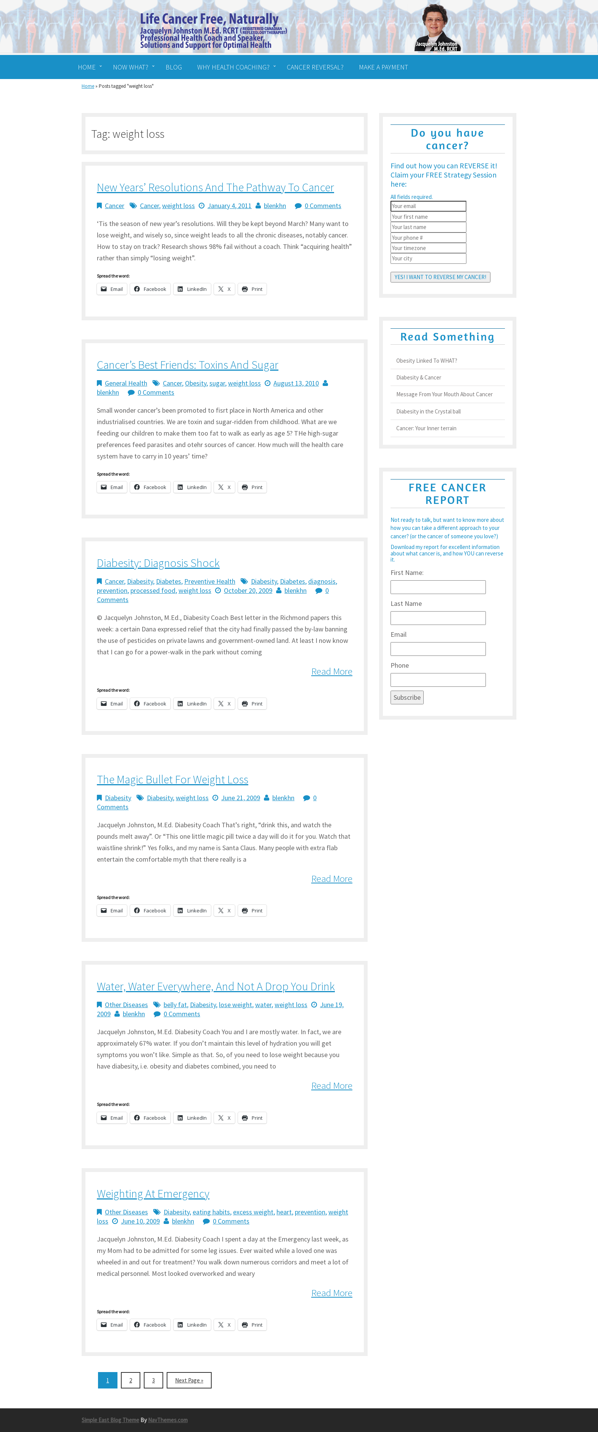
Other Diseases (126, 1004)
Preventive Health (209, 581)
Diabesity (140, 581)
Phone (400, 665)
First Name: (407, 572)
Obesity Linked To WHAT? (426, 360)
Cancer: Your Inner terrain (426, 428)
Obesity (195, 383)
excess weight (253, 1212)
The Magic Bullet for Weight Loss (172, 779)
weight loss (178, 205)
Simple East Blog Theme (110, 1420)
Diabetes (168, 581)
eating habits (211, 1212)
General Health (126, 383)
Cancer (114, 205)
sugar (217, 383)
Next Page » (189, 1380)
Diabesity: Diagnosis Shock (158, 562)
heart (284, 1212)
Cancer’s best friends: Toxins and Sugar (187, 364)
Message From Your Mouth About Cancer (444, 394)
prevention (112, 590)
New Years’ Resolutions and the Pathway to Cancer (215, 187)
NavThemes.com (168, 1420)
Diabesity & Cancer (418, 377)
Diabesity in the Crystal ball (428, 411)
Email (399, 634)
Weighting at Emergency (153, 1193)
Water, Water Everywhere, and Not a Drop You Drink (216, 986)
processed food (152, 590)
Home (88, 86)
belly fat (175, 1004)
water (263, 1004)
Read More (331, 671)
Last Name (406, 603)
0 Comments (323, 205)
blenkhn (275, 205)
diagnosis (322, 581)
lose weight (235, 1004)
